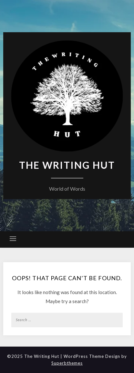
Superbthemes (67, 363)
